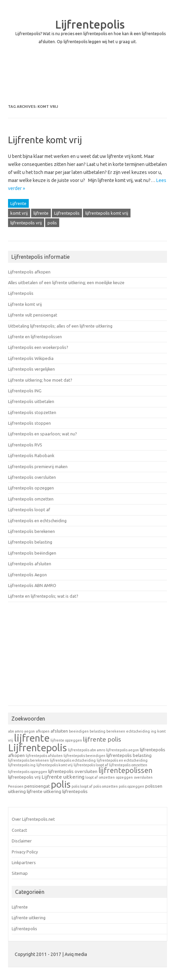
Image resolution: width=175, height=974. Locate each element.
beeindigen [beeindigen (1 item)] (79, 731)
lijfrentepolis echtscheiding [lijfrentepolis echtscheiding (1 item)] (73, 760)
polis (52, 222)
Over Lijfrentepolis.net (33, 819)
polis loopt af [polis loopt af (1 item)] (82, 786)
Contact (19, 830)
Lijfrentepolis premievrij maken (38, 466)
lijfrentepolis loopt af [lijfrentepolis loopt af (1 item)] (91, 765)
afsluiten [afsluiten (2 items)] (59, 731)
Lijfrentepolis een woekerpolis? (38, 347)
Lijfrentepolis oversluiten (32, 477)
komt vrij (19, 213)
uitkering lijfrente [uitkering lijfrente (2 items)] (25, 791)
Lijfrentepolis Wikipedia (31, 358)
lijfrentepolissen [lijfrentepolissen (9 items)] (125, 770)
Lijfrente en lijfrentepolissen (35, 336)
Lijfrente (18, 203)
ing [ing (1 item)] (153, 731)
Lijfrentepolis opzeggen (31, 487)
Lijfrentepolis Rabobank (31, 455)
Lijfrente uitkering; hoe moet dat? (40, 380)
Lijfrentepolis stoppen (29, 423)
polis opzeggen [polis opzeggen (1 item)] (131, 786)
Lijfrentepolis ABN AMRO (32, 585)
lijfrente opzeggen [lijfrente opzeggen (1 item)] (66, 740)
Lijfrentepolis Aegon (27, 574)
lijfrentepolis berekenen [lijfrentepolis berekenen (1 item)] (28, 760)
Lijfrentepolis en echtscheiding (37, 520)
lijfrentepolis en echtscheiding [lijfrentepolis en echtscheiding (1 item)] (122, 760)
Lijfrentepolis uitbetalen (31, 401)
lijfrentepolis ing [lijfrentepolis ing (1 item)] (21, 765)
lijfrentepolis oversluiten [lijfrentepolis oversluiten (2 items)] (72, 771)
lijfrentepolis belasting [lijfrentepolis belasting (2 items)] (129, 755)
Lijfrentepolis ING (24, 390)
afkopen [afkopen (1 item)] (43, 731)
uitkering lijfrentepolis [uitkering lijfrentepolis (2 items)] (65, 791)
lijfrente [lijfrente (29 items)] (32, 738)
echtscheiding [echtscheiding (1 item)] (138, 731)
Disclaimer (22, 840)
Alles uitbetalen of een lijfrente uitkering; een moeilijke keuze (66, 282)
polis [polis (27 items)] (61, 784)
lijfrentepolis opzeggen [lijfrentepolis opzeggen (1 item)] (27, 772)
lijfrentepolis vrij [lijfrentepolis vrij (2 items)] (24, 777)
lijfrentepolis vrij (26, 222)
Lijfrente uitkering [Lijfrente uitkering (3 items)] (62, 777)
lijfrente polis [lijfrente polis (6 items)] (102, 739)
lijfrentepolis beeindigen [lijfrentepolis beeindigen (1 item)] (84, 756)
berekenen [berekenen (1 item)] (115, 731)
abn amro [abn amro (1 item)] (15, 731)
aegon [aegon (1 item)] (29, 731)
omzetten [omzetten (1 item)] (107, 777)
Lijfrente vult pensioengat (32, 315)
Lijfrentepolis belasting (30, 542)
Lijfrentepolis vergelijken (31, 369)
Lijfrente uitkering (29, 917)
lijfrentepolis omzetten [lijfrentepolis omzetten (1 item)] (128, 765)
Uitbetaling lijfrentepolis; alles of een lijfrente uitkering (60, 326)
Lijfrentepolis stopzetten (32, 412)
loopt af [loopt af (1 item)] (91, 777)
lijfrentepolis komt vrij (106, 213)
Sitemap (20, 873)
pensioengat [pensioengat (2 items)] (37, 786)
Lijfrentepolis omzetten (31, 499)
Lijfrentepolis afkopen (29, 271)
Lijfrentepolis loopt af (29, 509)
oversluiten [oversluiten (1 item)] (143, 777)
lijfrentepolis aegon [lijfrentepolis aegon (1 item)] (122, 750)
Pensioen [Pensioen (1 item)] (15, 786)
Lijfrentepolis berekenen (31, 531)
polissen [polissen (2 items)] (153, 786)
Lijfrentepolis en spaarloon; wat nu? (42, 433)
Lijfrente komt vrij (45, 140)
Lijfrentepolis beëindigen (32, 553)
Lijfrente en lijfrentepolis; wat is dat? (43, 596)
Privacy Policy (25, 851)
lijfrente (41, 213)
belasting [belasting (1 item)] (97, 731)
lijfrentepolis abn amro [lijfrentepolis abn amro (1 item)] (86, 750)
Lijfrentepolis (90, 24)
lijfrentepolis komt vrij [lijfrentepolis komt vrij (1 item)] (54, 765)
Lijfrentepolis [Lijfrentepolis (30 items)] (37, 747)
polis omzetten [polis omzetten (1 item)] (105, 786)
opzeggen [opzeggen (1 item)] (124, 777)
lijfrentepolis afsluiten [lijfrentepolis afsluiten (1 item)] (44, 756)
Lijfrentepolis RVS (25, 444)
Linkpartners (24, 862)
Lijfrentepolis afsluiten (29, 563)
